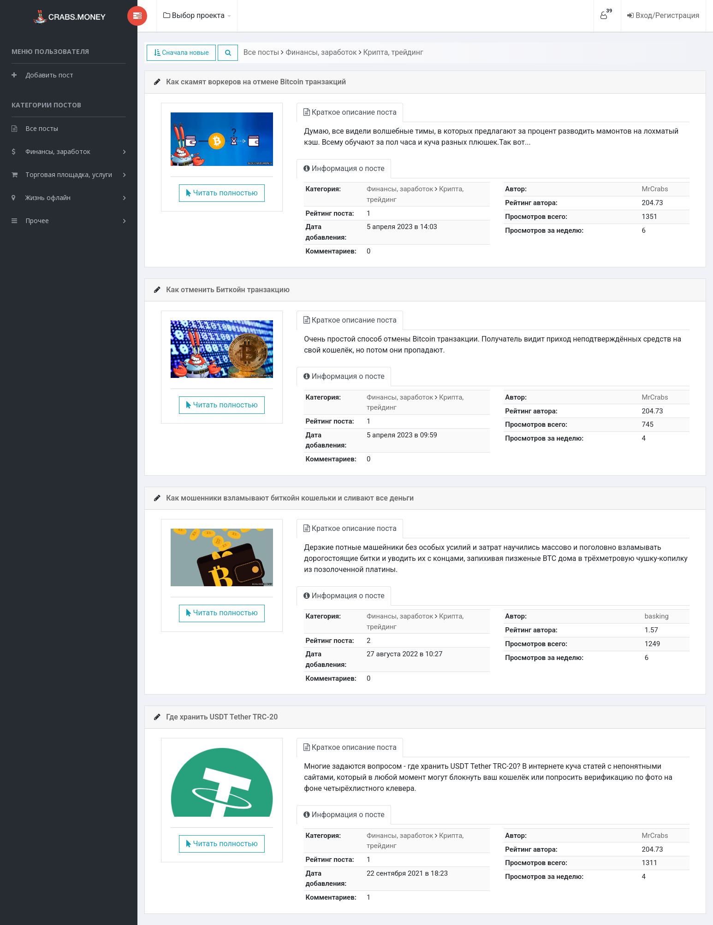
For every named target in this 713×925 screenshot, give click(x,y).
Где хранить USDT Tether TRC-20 (213, 717)
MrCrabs (654, 189)
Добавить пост (42, 73)
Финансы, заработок (51, 150)
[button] (219, 53)
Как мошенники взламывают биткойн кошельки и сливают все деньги (281, 498)
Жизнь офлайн (41, 196)
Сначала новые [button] (172, 52)
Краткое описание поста (345, 112)
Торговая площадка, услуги (62, 173)
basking (656, 616)
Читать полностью (214, 193)
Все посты (35, 127)
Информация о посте (339, 168)
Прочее (30, 219)
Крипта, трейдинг (385, 52)
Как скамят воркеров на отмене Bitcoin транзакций (248, 81)
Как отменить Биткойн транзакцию (219, 289)
